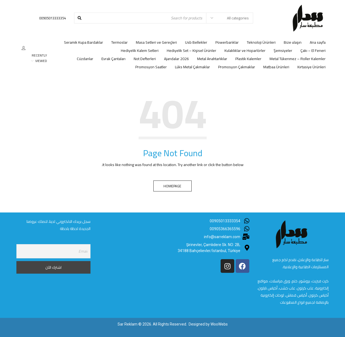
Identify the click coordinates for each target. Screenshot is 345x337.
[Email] (53, 251)
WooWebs (219, 324)
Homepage (173, 186)
